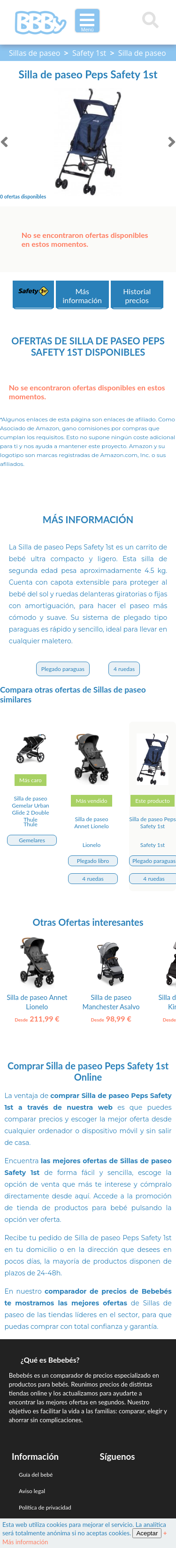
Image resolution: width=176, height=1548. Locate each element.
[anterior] (4, 142)
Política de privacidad (45, 1507)
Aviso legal (32, 1491)
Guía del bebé (36, 1474)
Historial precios (137, 296)
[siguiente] (172, 142)
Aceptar (147, 1533)
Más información (82, 296)
